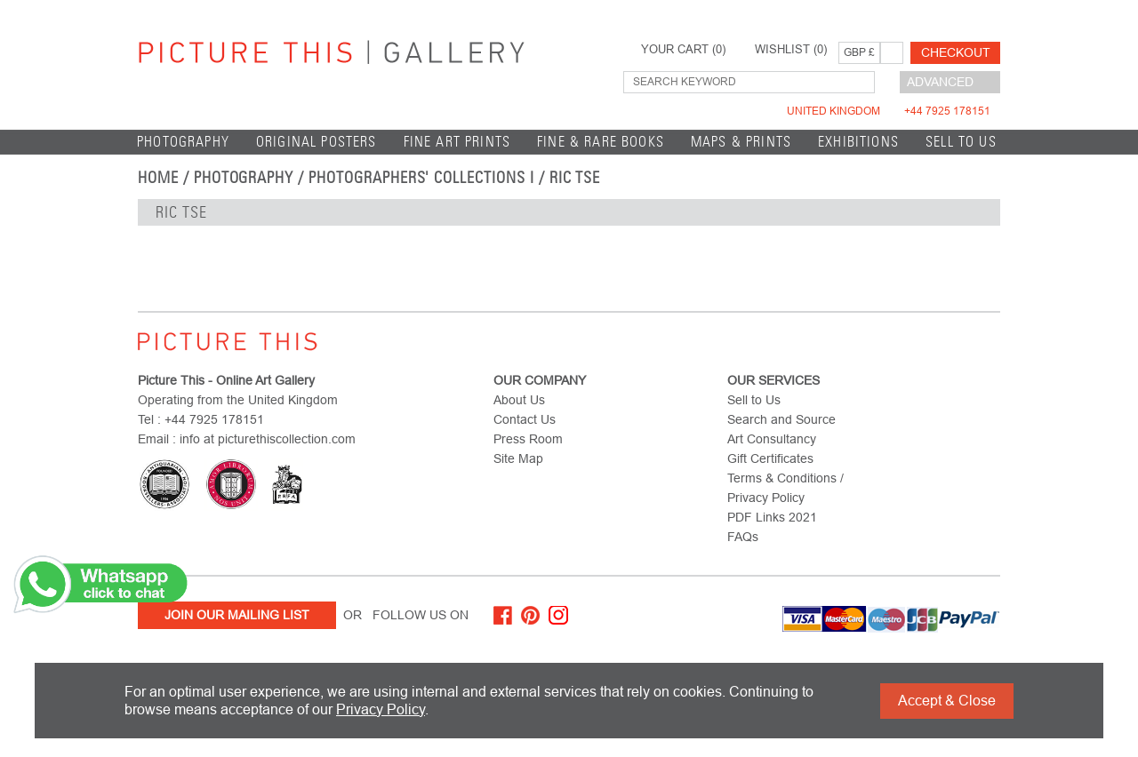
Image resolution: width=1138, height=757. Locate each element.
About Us (519, 400)
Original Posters (316, 141)
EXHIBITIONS (858, 141)
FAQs (742, 537)
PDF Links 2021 (772, 517)
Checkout (955, 52)
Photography (183, 141)
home (158, 177)
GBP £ (859, 52)
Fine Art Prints (457, 141)
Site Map (518, 458)
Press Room (528, 439)
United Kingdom (888, 111)
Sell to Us (961, 141)
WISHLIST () (791, 50)
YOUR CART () (683, 50)
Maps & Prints (741, 141)
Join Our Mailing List (236, 615)
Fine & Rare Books (600, 141)
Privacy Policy (380, 709)
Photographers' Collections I (421, 177)
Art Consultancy (771, 439)
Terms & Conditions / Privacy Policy (785, 488)
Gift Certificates (770, 458)
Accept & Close (947, 700)
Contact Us (524, 419)
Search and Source (781, 419)
